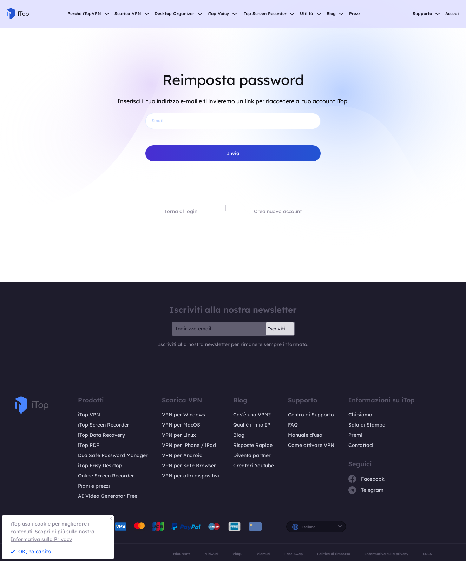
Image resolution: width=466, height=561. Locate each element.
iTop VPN (89, 414)
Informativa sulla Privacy (41, 539)
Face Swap (293, 554)
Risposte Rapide (253, 445)
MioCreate (182, 554)
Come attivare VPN (311, 445)
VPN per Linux (179, 435)
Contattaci (360, 445)
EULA (427, 554)
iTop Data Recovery (101, 435)
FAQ (293, 425)
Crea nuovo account (278, 211)
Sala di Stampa (367, 425)
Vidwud (211, 554)
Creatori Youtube (253, 465)
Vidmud (263, 554)
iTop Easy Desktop (100, 465)
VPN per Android (182, 455)
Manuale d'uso (305, 435)
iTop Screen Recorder (103, 425)
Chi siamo (360, 414)
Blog (238, 435)
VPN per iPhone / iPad (189, 445)
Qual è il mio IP (251, 425)
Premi (355, 435)
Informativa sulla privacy (386, 554)
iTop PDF (88, 445)
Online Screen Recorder (106, 476)
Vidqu (237, 554)
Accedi (452, 13)
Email (157, 120)
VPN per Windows (183, 414)
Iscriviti (276, 328)
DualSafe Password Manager (113, 455)
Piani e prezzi (94, 486)
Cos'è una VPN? (252, 414)
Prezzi (355, 13)
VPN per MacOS (181, 425)
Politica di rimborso (333, 554)
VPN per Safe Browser (189, 465)
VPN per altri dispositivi (190, 476)
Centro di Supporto (311, 414)
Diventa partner (252, 455)
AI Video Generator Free (107, 496)
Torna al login (180, 211)
